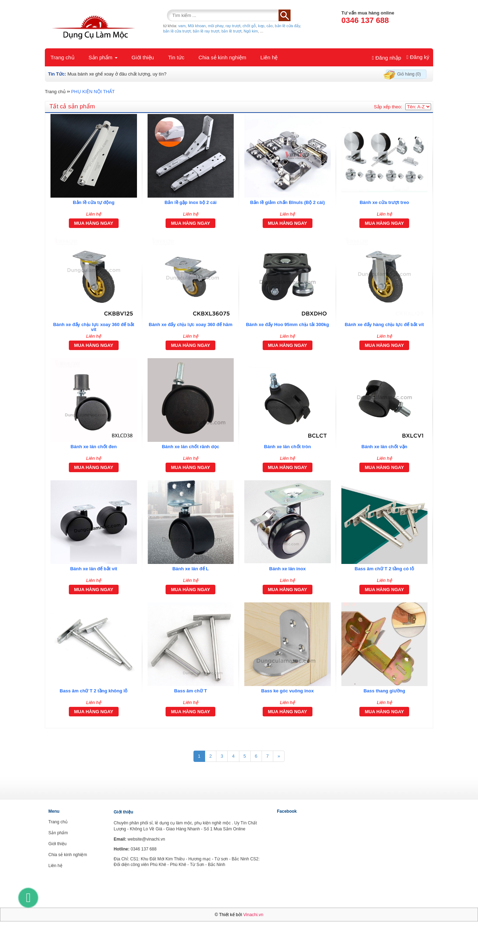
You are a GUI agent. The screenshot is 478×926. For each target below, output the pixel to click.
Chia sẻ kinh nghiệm (222, 57)
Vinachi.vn (253, 914)
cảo (270, 26)
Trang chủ (62, 57)
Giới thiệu (143, 57)
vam (182, 26)
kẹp (261, 26)
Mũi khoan (197, 26)
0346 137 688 (365, 20)
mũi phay (215, 26)
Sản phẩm (103, 57)
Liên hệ (269, 57)
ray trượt (233, 26)
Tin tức (176, 57)
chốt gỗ (249, 26)
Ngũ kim (251, 31)
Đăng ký (417, 57)
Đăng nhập (386, 58)
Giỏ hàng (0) (409, 74)
